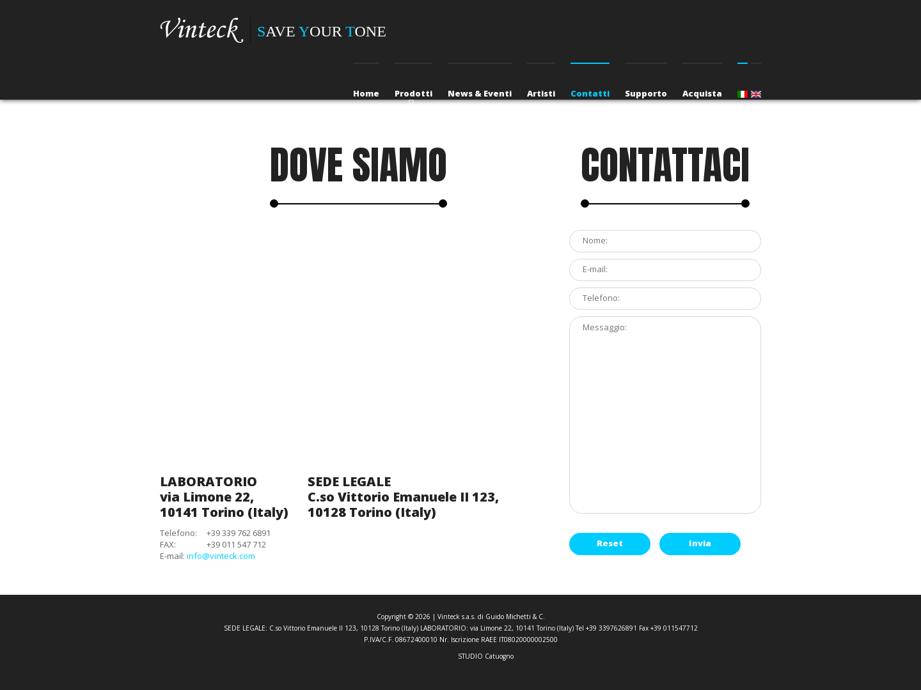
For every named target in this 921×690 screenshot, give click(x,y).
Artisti (541, 93)
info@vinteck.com (221, 556)
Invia (700, 543)
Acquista (702, 93)
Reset (610, 543)
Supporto (646, 93)
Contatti (590, 93)
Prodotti (413, 93)
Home (366, 93)
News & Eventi (480, 93)
